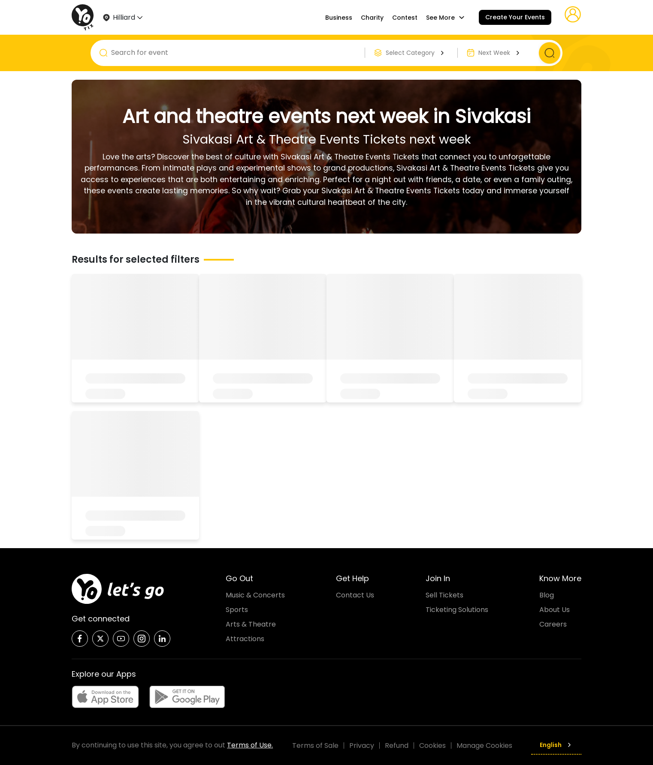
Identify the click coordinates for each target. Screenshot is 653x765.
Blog (546, 595)
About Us (554, 610)
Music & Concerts (255, 595)
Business (338, 17)
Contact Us (355, 595)
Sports (237, 610)
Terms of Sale (315, 745)
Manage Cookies (484, 745)
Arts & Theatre (251, 624)
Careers (553, 624)
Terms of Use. (250, 745)
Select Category (416, 52)
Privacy (361, 745)
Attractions (245, 639)
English (556, 745)
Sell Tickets (444, 595)
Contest (404, 17)
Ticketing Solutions (457, 610)
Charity (372, 17)
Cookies (432, 745)
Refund (396, 745)
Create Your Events (515, 17)
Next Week (500, 52)
